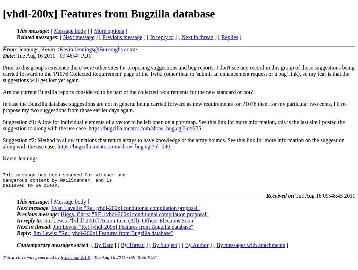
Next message (78, 37)
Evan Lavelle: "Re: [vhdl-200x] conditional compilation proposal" (125, 212)
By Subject (164, 249)
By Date (103, 249)
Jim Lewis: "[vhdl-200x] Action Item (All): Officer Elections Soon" (119, 225)
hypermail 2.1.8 (75, 261)
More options (109, 31)
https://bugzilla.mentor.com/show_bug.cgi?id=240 (113, 146)
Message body (70, 31)
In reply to (162, 37)
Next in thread (197, 37)
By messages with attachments (250, 249)
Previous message (122, 37)
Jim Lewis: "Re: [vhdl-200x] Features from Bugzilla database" (123, 231)
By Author (196, 249)
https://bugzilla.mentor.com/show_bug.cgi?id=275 (144, 128)
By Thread (133, 249)
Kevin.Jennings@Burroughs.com (96, 49)
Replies (229, 37)
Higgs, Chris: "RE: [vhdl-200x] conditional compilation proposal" (134, 218)
